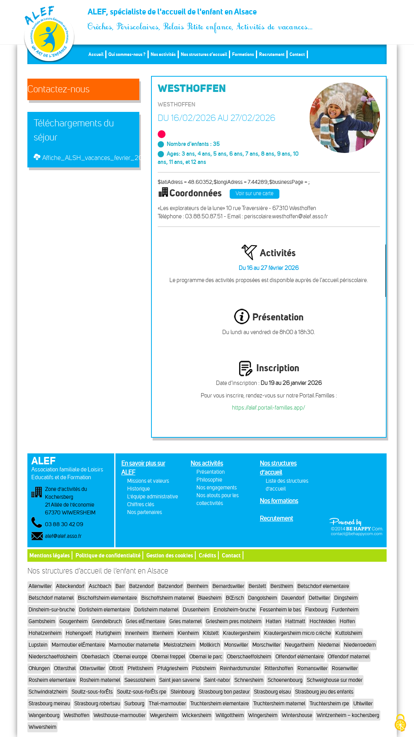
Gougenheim (73, 621)
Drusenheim (196, 609)
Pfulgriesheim (172, 668)
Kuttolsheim (348, 633)
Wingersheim (262, 715)
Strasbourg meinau (49, 703)
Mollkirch (210, 645)
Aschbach (100, 586)
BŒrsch (235, 598)
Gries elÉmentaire (145, 621)
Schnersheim (248, 680)
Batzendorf (141, 586)
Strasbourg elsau (272, 691)
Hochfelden (322, 621)
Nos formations (279, 501)
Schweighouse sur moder (334, 680)
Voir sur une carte (255, 193)
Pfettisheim (140, 668)
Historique (138, 488)
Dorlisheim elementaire (104, 609)
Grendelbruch (107, 621)
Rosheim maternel (100, 680)
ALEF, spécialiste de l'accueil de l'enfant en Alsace (200, 14)
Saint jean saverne (179, 680)
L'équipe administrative (152, 496)
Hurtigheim (108, 633)
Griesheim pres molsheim (233, 621)
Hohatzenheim (45, 633)
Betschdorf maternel (51, 598)
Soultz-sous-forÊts (92, 691)
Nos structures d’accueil (204, 54)
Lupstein (38, 645)
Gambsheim (42, 621)
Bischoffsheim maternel (167, 598)
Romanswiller (312, 668)
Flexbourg (316, 609)
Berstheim (281, 586)
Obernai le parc (206, 656)
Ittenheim (163, 633)
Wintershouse (297, 715)
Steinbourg (182, 691)
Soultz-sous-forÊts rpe (141, 691)
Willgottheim (230, 715)
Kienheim (188, 633)
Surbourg (134, 703)
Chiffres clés (140, 504)
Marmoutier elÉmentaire (78, 645)
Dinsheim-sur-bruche (52, 609)
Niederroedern (360, 645)
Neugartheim (299, 645)
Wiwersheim (42, 727)
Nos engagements (216, 487)
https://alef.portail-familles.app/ (268, 407)
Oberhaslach (95, 656)
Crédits (207, 555)
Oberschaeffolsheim (249, 656)
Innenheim (136, 633)
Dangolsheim (262, 598)
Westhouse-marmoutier (120, 715)
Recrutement (271, 54)
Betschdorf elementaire (323, 586)
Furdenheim (345, 609)
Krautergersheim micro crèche (297, 633)
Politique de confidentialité (108, 555)
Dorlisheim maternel (156, 609)
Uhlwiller (363, 703)
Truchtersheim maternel (279, 703)
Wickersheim (196, 715)
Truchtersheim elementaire (219, 703)
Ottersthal (65, 668)
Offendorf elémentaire (299, 656)
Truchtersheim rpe (329, 703)
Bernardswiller (228, 586)
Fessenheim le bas (280, 609)
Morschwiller (266, 645)
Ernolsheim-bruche (235, 609)
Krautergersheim (241, 633)
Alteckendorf (70, 586)
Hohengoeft (79, 633)
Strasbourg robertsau (97, 703)
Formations (243, 54)
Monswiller (236, 645)
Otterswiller (92, 668)
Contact (297, 54)
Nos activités (163, 54)
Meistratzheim (179, 645)
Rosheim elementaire (52, 680)
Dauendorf (292, 598)
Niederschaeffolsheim (53, 656)
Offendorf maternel (348, 656)
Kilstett (211, 633)
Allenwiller (40, 586)
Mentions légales (49, 555)
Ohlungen (39, 668)
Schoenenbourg (285, 680)
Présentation (210, 472)
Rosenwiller (345, 668)
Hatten (273, 621)
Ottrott (116, 668)
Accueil (95, 54)
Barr (120, 586)
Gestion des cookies (169, 555)
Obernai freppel (168, 656)
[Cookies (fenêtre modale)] (400, 723)
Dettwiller (319, 598)
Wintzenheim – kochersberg (348, 715)
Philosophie (209, 479)
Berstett (257, 586)
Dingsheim (346, 598)
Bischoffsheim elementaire (107, 598)
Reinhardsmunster (240, 668)
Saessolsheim (139, 680)
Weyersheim (164, 715)
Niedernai (329, 645)
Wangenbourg (44, 715)
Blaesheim (209, 598)
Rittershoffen (279, 668)
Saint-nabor (217, 680)
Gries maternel (185, 621)
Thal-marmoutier (167, 703)
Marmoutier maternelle (134, 645)
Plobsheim (204, 668)
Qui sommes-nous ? (127, 54)
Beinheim (197, 586)
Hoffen (347, 621)
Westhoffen (76, 715)
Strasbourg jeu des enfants (324, 691)
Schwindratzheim (48, 691)
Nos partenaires (144, 512)
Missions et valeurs (148, 481)
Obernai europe (130, 656)
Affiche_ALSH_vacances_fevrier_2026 (96, 158)
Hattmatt (295, 621)
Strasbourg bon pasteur (224, 691)
